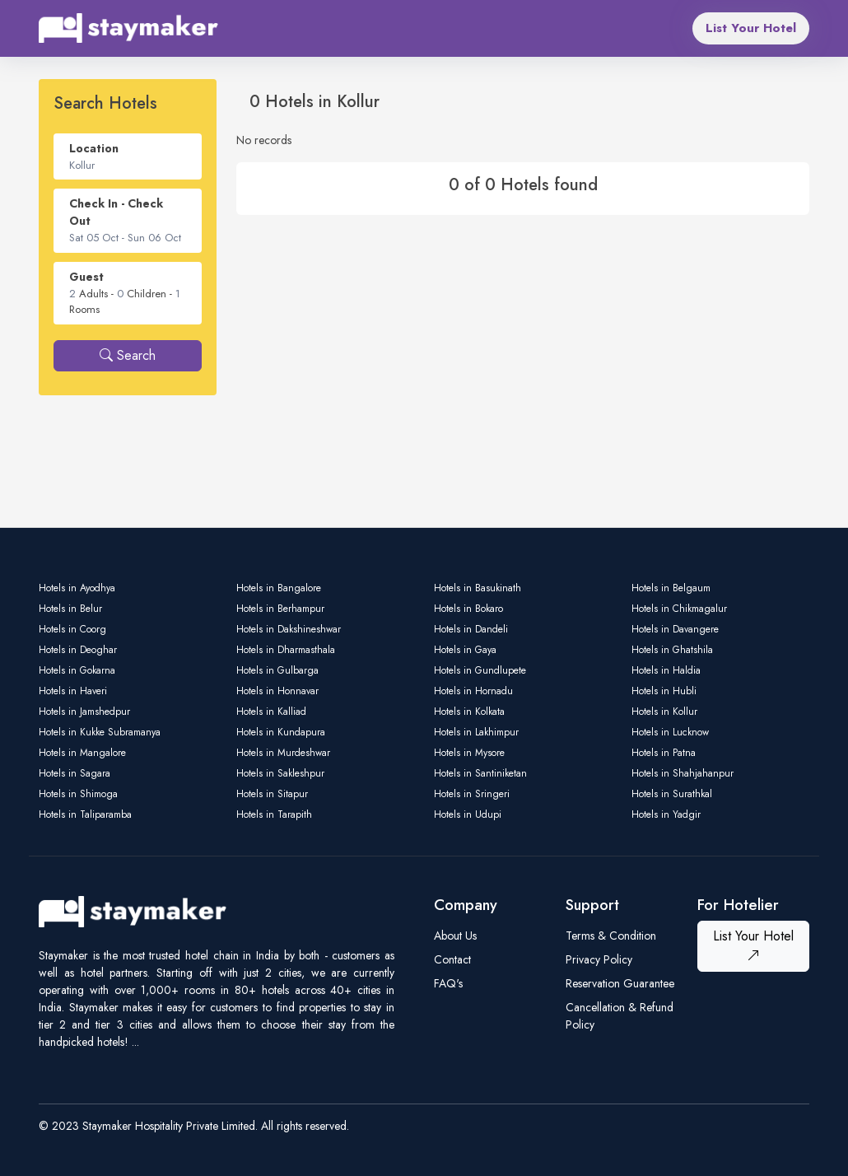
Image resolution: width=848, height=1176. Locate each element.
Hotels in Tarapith (274, 814)
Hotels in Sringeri (472, 793)
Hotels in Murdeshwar (283, 752)
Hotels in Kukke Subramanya (100, 732)
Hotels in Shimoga (78, 793)
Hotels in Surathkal (671, 793)
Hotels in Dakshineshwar (288, 629)
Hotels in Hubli (664, 691)
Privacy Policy (599, 959)
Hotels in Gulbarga (277, 670)
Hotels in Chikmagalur (679, 608)
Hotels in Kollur (664, 711)
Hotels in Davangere (675, 629)
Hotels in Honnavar (277, 691)
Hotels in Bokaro (468, 608)
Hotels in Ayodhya (77, 588)
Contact (452, 959)
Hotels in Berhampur (280, 608)
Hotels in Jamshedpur (84, 711)
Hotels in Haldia (666, 670)
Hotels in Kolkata (469, 711)
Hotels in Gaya (465, 649)
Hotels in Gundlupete (480, 670)
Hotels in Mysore (469, 752)
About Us (455, 935)
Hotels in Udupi (467, 814)
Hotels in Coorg (72, 629)
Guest (86, 276)
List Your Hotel (751, 28)
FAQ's (448, 983)
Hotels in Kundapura (280, 732)
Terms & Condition (611, 935)
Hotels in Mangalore (82, 752)
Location (94, 148)
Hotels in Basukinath (477, 588)
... (135, 1042)
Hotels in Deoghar (78, 649)
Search (128, 355)
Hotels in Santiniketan (480, 773)
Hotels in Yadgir (666, 814)
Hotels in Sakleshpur (280, 773)
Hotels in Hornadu (473, 691)
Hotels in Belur (70, 608)
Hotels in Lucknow (670, 732)
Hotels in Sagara (74, 773)
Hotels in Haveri (73, 691)
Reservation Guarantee (620, 983)
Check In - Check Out (116, 212)
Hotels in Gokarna (77, 670)
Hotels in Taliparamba (85, 814)
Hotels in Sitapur (272, 793)
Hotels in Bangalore (278, 588)
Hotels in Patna (663, 752)
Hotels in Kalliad (271, 711)
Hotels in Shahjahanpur (682, 773)
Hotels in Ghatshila (672, 649)
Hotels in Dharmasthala (285, 649)
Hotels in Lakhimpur (476, 732)
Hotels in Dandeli (471, 629)
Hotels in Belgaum (671, 588)
